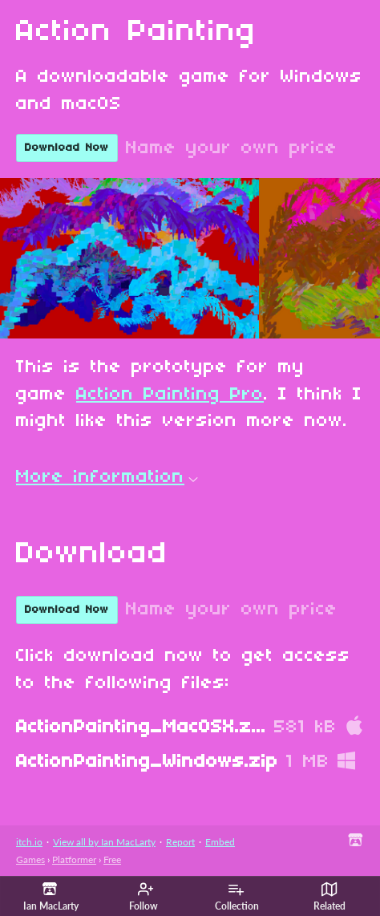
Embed (220, 842)
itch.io (29, 842)
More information (107, 477)
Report (180, 842)
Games (30, 859)
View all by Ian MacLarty (104, 842)
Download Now (67, 148)
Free (112, 859)
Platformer (74, 859)
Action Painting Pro (170, 394)
